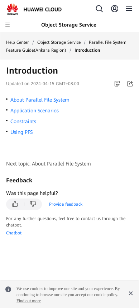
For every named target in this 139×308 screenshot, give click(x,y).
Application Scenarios (34, 110)
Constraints (23, 121)
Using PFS (21, 132)
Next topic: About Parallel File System (48, 164)
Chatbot (13, 232)
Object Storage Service (59, 42)
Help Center (17, 42)
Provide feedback (65, 204)
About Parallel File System (40, 100)
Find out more (28, 300)
